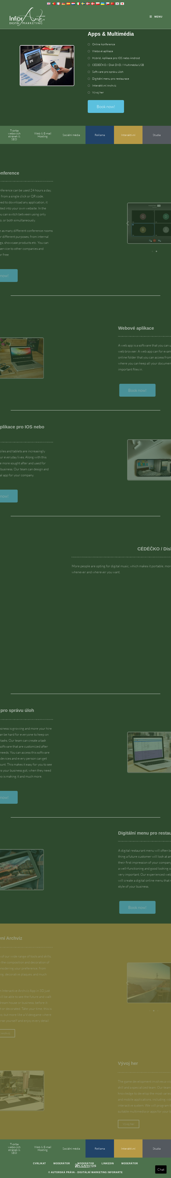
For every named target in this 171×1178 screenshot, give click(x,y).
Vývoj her (98, 92)
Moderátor (61, 1163)
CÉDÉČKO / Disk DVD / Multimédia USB (118, 65)
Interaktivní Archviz (104, 85)
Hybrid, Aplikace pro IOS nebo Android (116, 58)
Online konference (103, 44)
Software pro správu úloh (107, 71)
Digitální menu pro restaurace (110, 78)
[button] (160, 223)
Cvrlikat (39, 1163)
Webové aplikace (102, 51)
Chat (160, 1169)
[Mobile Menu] (156, 16)
